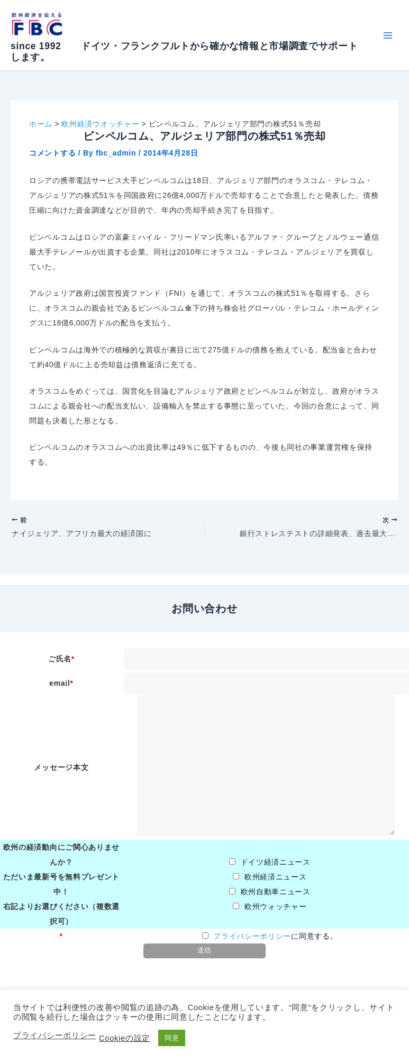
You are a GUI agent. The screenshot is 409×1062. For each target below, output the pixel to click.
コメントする (52, 153)
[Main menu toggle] (387, 35)
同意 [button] (172, 1038)
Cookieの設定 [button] (124, 1038)
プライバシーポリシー (252, 940)
